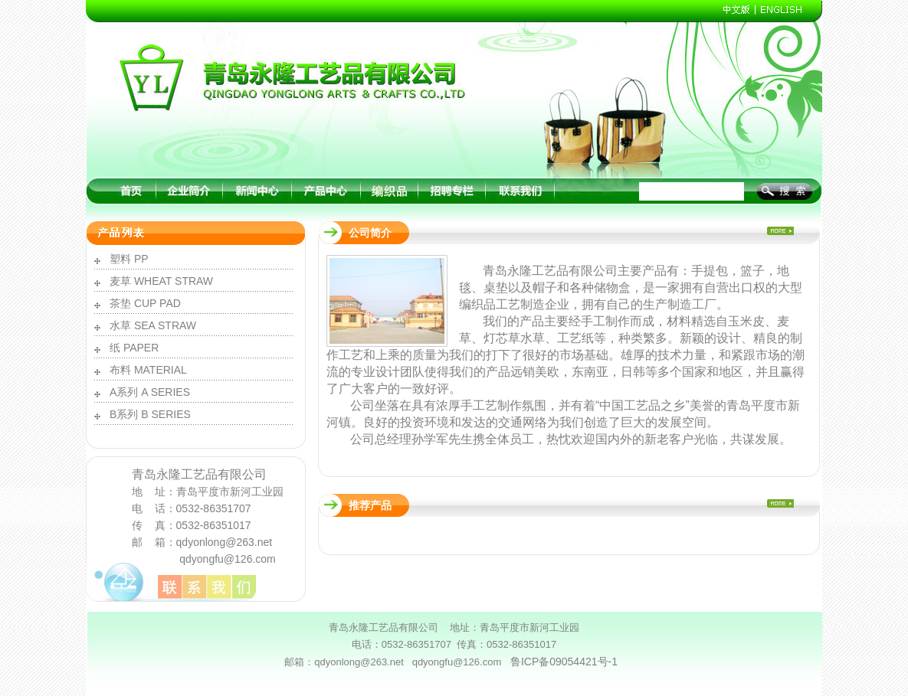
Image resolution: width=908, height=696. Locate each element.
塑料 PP (129, 259)
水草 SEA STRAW (153, 325)
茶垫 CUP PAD (145, 303)
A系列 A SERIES (150, 392)
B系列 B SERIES (150, 414)
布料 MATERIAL (148, 370)
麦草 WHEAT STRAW (161, 281)
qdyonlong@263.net (224, 542)
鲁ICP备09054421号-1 (564, 661)
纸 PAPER (134, 347)
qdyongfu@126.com (227, 559)
